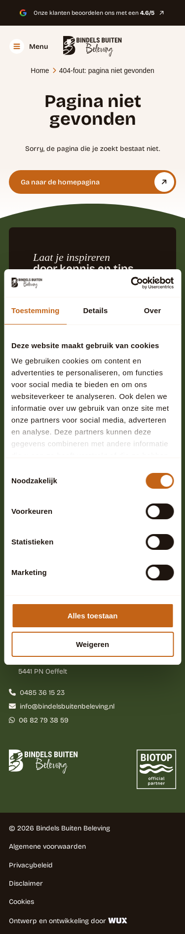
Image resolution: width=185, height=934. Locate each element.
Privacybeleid (31, 865)
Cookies (21, 901)
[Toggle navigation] (29, 46)
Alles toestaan (93, 615)
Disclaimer (26, 883)
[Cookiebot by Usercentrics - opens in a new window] (132, 283)
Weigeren (92, 644)
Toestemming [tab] (35, 310)
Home (40, 70)
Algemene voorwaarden (47, 846)
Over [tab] (152, 310)
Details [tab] (95, 310)
